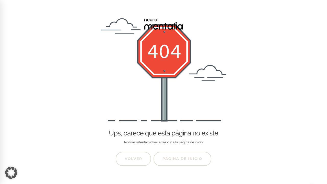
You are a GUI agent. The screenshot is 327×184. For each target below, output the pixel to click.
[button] (11, 173)
